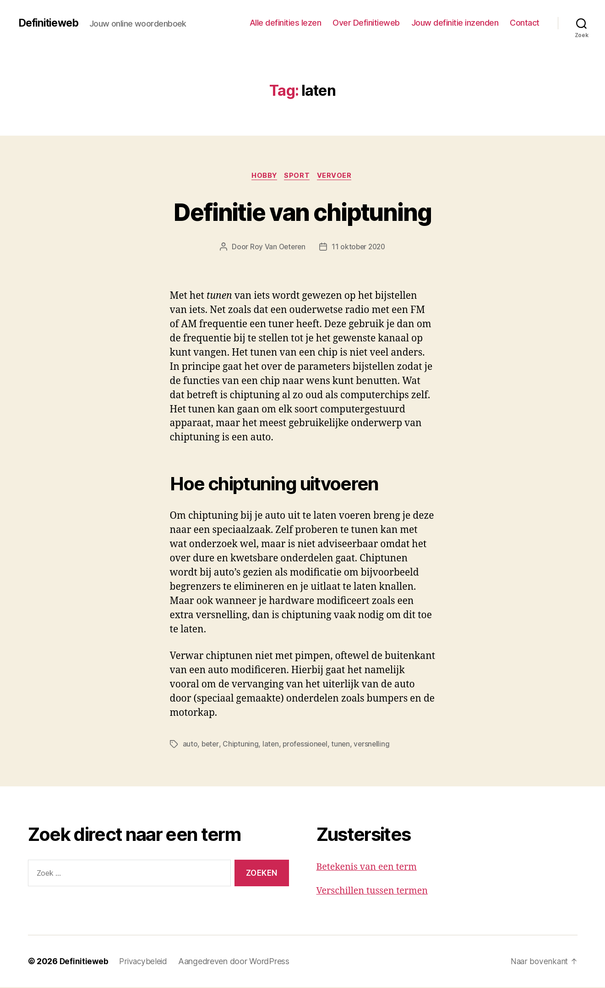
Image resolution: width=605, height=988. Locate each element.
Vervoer (337, 176)
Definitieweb (50, 22)
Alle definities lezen (286, 22)
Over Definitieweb (366, 22)
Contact (525, 22)
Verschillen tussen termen (375, 891)
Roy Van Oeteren (276, 247)
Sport (298, 176)
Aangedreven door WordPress (236, 962)
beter (211, 745)
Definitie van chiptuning (302, 211)
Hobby (263, 176)
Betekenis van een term (369, 868)
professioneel (307, 745)
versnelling (376, 745)
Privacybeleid (145, 962)
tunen (344, 745)
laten (272, 745)
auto (190, 745)
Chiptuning (241, 745)
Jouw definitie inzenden (455, 22)
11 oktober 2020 (359, 247)
